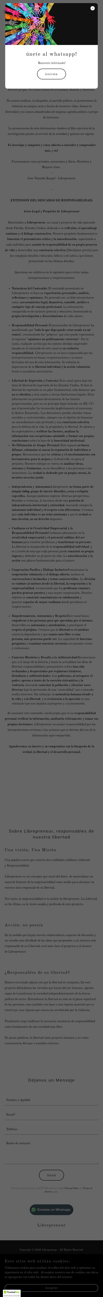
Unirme (51, 74)
